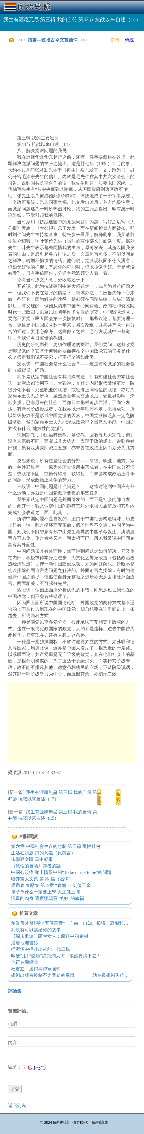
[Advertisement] (76, 89)
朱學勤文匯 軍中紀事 (32, 859)
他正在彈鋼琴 (24, 962)
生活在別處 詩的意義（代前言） (43, 852)
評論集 (15, 991)
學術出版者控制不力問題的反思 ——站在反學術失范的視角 (74, 975)
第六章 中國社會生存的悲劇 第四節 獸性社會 (55, 846)
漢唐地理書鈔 (24, 942)
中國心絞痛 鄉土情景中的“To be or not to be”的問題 (61, 872)
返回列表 (17, 1105)
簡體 (114, 40)
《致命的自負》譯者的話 (36, 865)
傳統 (129, 40)
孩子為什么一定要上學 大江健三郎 (45, 891)
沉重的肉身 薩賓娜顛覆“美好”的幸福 (47, 898)
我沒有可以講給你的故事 (36, 929)
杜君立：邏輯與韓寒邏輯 (36, 968)
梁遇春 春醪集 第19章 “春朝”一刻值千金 (51, 885)
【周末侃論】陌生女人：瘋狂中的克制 (49, 936)
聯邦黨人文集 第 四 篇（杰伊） (42, 878)
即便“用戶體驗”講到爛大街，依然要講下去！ (56, 955)
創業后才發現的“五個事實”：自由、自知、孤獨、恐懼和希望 (72, 923)
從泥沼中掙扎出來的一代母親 (40, 949)
